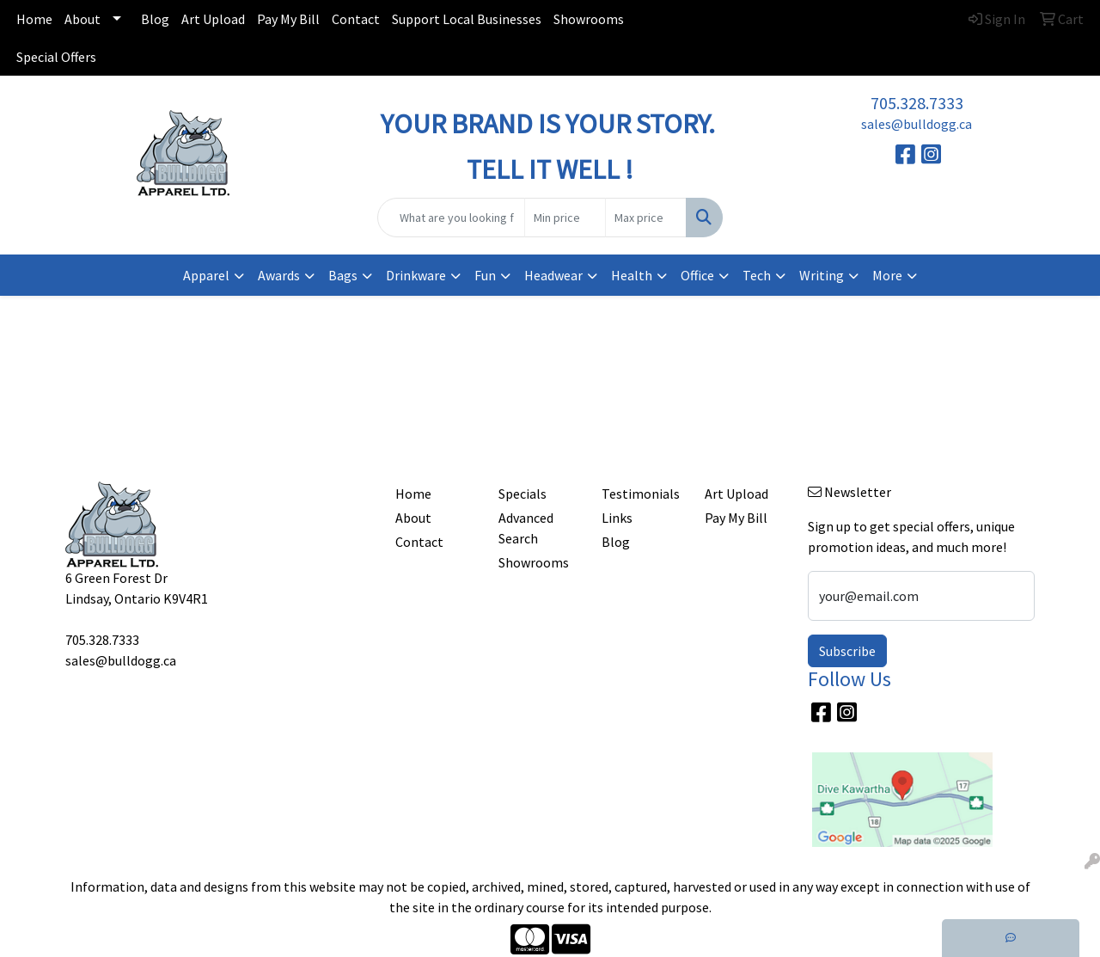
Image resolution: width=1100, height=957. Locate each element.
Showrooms (588, 19)
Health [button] (631, 275)
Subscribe (847, 650)
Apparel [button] (206, 275)
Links (617, 517)
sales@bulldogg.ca (916, 123)
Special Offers (56, 56)
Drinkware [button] (416, 275)
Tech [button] (756, 275)
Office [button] (697, 275)
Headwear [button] (553, 275)
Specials (522, 493)
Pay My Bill (288, 19)
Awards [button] (279, 275)
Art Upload (213, 19)
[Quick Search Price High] (646, 217)
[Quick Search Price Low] (565, 217)
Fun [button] (485, 275)
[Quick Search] (451, 217)
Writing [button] (821, 275)
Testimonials (641, 493)
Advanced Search (525, 528)
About (82, 19)
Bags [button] (343, 275)
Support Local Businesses (466, 19)
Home (34, 19)
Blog (155, 19)
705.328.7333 (917, 102)
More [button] (887, 275)
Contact (356, 19)
